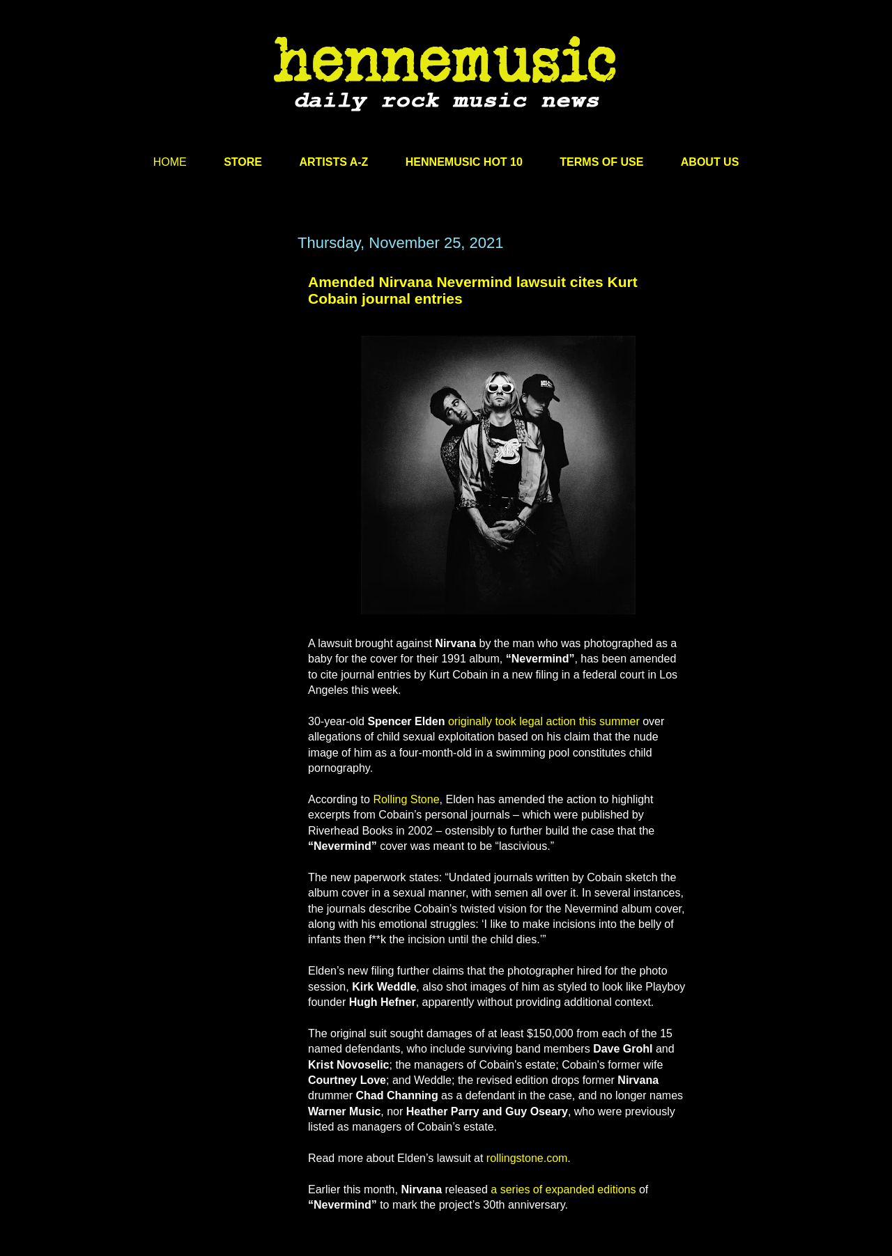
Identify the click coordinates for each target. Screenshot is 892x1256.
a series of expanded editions (563, 1189)
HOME (170, 162)
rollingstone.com (527, 1158)
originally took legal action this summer (544, 721)
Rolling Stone (406, 799)
